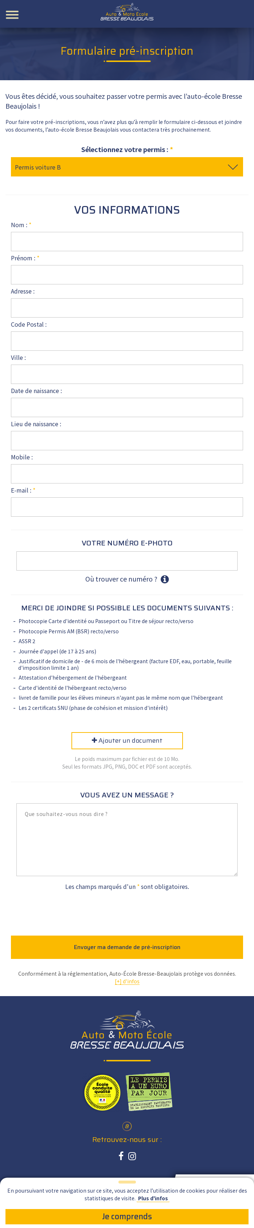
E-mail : (23, 490)
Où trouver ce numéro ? (127, 579)
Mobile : (22, 456)
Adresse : (23, 291)
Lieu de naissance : (36, 423)
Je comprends (127, 1216)
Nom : (21, 224)
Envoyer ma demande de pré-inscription (127, 947)
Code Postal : (29, 324)
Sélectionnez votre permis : (127, 149)
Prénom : (25, 257)
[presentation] (127, 910)
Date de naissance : (36, 390)
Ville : (18, 357)
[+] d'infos (127, 981)
